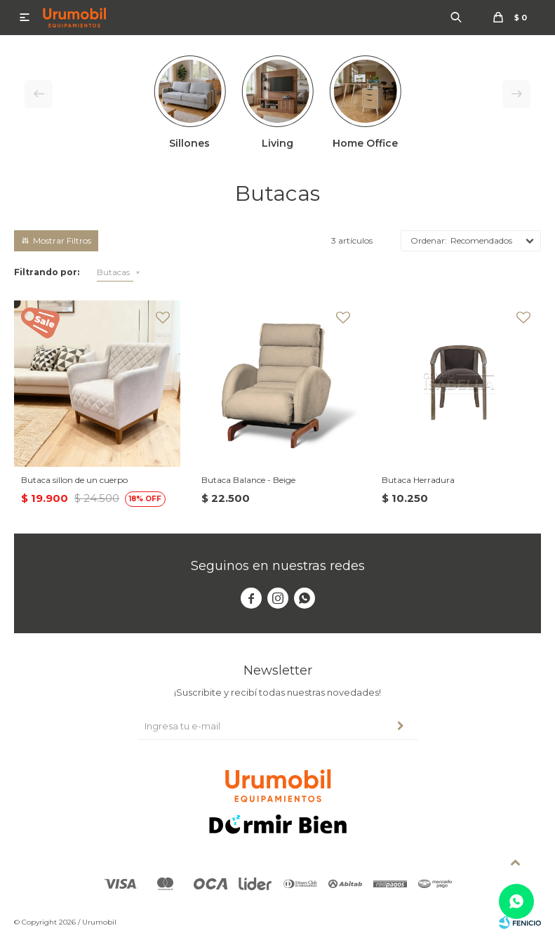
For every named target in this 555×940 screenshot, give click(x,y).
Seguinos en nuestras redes (278, 566)
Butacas (113, 272)
